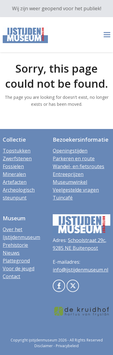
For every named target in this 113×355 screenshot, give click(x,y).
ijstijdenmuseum (43, 340)
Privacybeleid (67, 345)
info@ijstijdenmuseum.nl (80, 269)
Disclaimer (43, 345)
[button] (107, 34)
